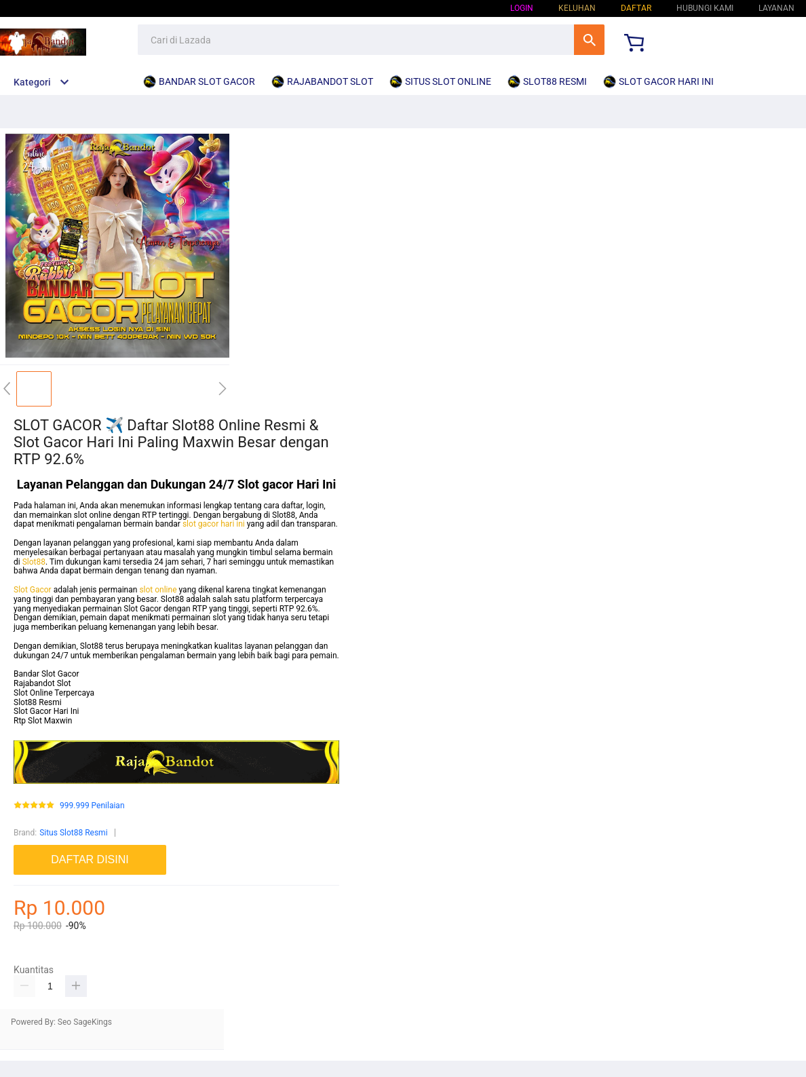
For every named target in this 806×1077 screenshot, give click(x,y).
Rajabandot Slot (42, 683)
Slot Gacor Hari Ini (46, 711)
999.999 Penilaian (92, 805)
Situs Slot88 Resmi (73, 832)
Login (521, 8)
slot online (157, 589)
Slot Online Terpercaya (54, 693)
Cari (589, 39)
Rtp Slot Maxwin (43, 720)
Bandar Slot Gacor (46, 674)
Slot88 (33, 562)
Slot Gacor (33, 589)
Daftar (636, 8)
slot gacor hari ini (214, 524)
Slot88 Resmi (38, 702)
